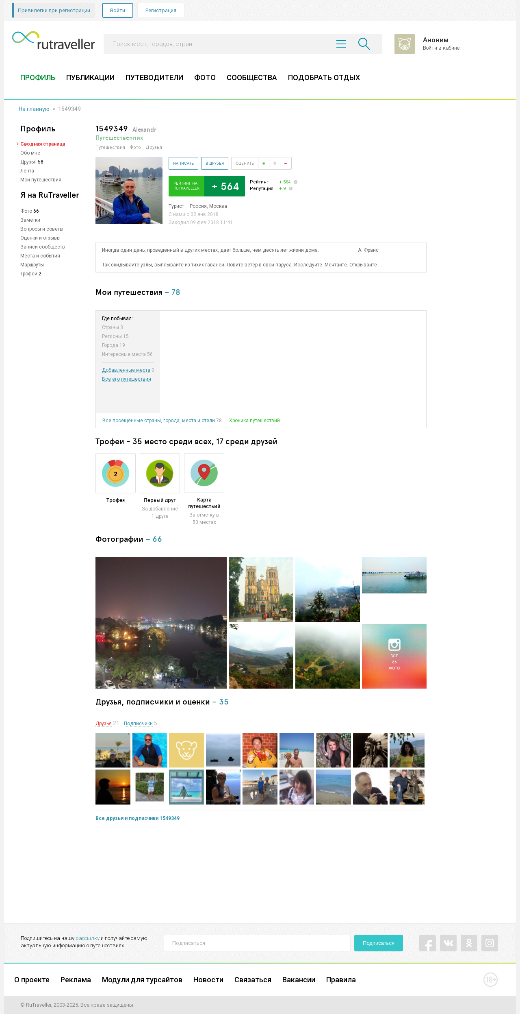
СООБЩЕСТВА (252, 77)
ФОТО (205, 77)
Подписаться (378, 943)
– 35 (220, 701)
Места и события (40, 256)
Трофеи (28, 274)
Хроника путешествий (254, 420)
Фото (26, 211)
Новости (208, 979)
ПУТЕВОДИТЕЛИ (154, 77)
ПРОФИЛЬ (37, 77)
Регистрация (160, 10)
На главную (34, 109)
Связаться (252, 979)
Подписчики (138, 723)
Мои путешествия (40, 180)
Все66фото (394, 662)
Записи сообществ (42, 247)
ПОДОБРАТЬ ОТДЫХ (324, 77)
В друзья (215, 163)
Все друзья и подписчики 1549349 (137, 818)
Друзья (28, 162)
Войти (117, 10)
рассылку (88, 938)
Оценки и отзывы (40, 238)
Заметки (30, 220)
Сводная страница (42, 144)
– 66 (153, 539)
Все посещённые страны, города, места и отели (158, 420)
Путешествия (110, 147)
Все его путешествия (126, 379)
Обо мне (30, 153)
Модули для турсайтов (142, 979)
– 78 (172, 292)
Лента (27, 171)
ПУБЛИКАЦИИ (90, 77)
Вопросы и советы (41, 229)
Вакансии (298, 979)
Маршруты (32, 265)
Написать (183, 163)
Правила (341, 979)
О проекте (32, 979)
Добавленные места (126, 370)
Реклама (76, 979)
